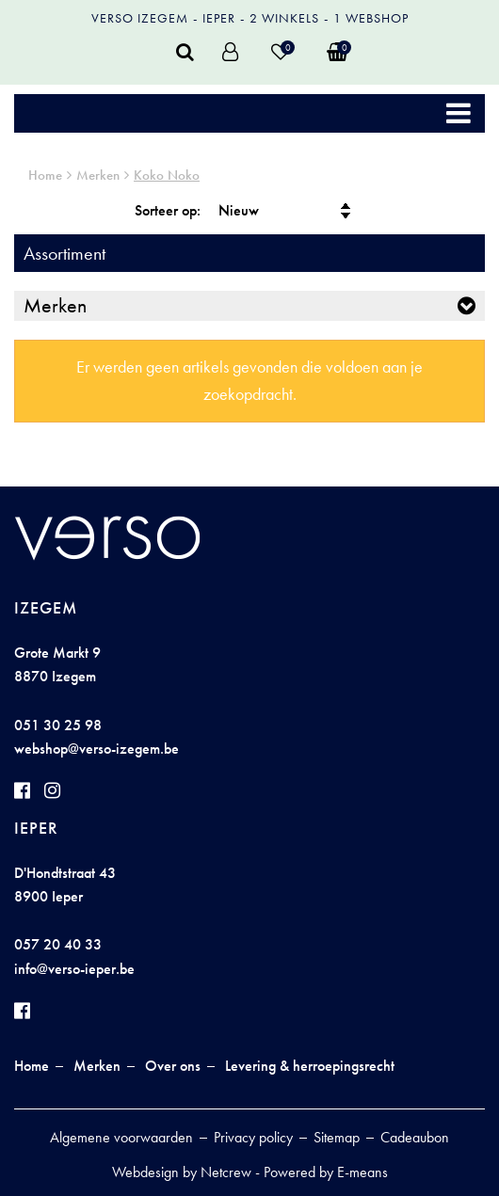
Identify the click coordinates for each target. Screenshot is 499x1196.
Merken (98, 175)
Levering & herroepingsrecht (309, 1066)
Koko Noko (167, 175)
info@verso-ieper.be (74, 969)
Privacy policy (253, 1137)
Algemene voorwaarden (121, 1137)
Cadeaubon (414, 1137)
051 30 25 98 (58, 725)
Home (45, 175)
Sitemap (337, 1137)
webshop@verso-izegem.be (96, 748)
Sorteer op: (168, 210)
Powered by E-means (326, 1172)
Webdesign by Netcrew (181, 1172)
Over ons (173, 1066)
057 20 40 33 (58, 944)
